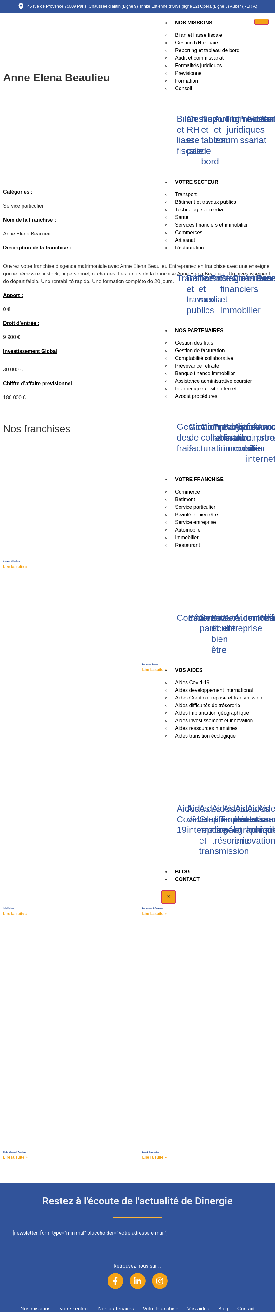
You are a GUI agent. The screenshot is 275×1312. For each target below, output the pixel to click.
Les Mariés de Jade (150, 664)
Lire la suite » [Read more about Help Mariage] (15, 913)
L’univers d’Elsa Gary (11, 561)
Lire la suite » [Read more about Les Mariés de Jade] (154, 669)
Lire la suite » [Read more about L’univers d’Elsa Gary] (15, 567)
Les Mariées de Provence (152, 908)
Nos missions (193, 22)
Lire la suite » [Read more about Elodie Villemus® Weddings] (15, 1157)
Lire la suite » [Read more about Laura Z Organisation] (154, 1157)
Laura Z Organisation (151, 1152)
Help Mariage (8, 908)
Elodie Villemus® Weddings (14, 1152)
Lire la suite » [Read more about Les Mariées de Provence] (154, 913)
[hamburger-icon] (261, 22)
